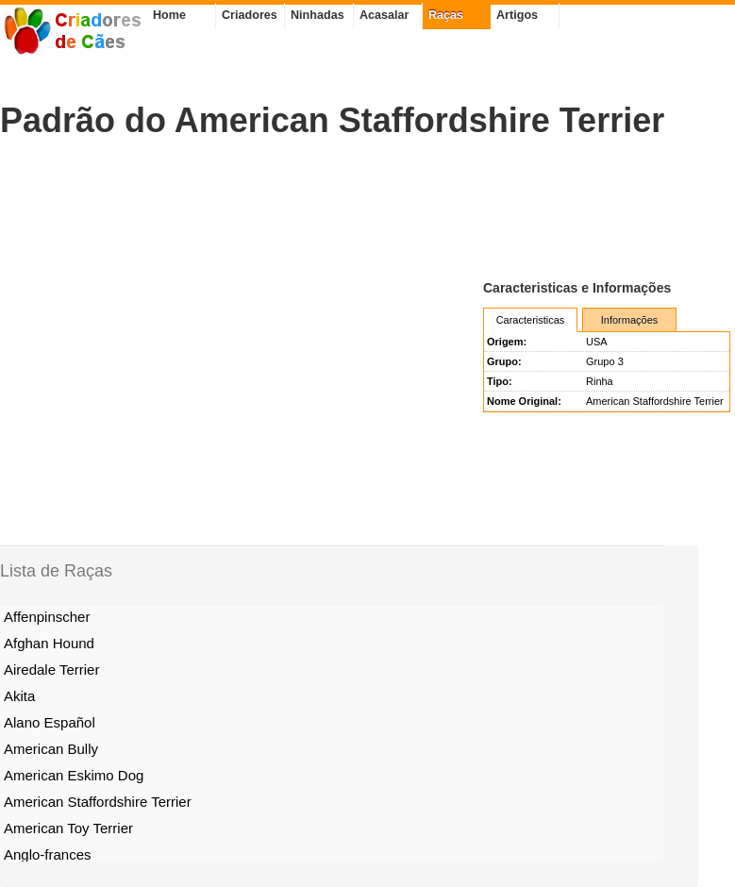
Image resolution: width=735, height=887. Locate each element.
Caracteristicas (530, 320)
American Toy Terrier (68, 828)
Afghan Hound (49, 643)
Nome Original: (524, 401)
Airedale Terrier (51, 669)
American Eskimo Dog (73, 775)
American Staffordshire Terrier (98, 802)
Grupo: (504, 361)
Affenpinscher (47, 617)
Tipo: (499, 381)
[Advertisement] (343, 208)
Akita (19, 696)
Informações (630, 320)
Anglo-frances (48, 854)
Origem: (506, 341)
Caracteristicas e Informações (577, 287)
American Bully (51, 749)
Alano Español (49, 722)
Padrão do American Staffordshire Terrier (332, 120)
